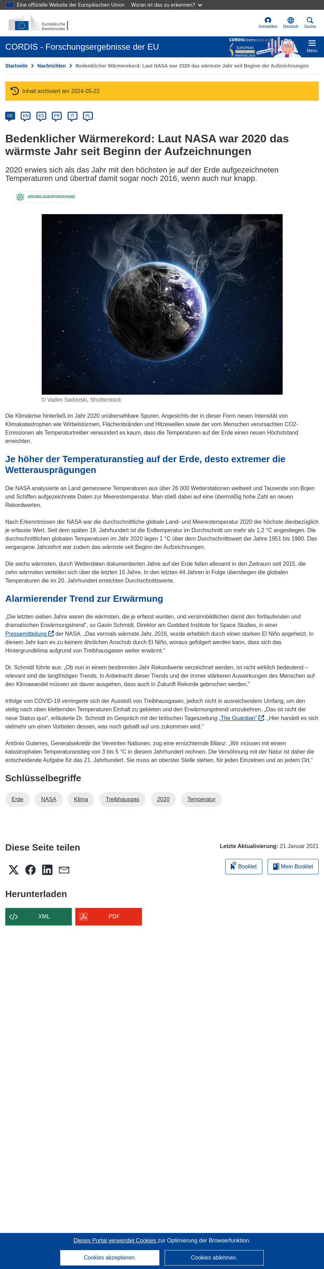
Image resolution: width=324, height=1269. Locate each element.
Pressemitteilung (29, 634)
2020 (163, 799)
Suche (310, 23)
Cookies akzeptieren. (110, 1258)
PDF (114, 916)
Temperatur (201, 799)
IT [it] (72, 115)
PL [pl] (88, 115)
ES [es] (41, 115)
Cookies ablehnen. (214, 1258)
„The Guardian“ (241, 718)
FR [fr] (57, 115)
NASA (48, 799)
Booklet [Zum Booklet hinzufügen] (244, 865)
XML (44, 916)
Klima (81, 799)
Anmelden (267, 23)
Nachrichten (51, 66)
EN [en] (26, 115)
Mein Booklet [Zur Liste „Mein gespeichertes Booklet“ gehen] (293, 866)
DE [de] (10, 115)
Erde (17, 799)
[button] (290, 23)
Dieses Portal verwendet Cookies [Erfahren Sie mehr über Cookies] (116, 1240)
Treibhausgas (122, 799)
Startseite (16, 66)
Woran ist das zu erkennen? (166, 5)
